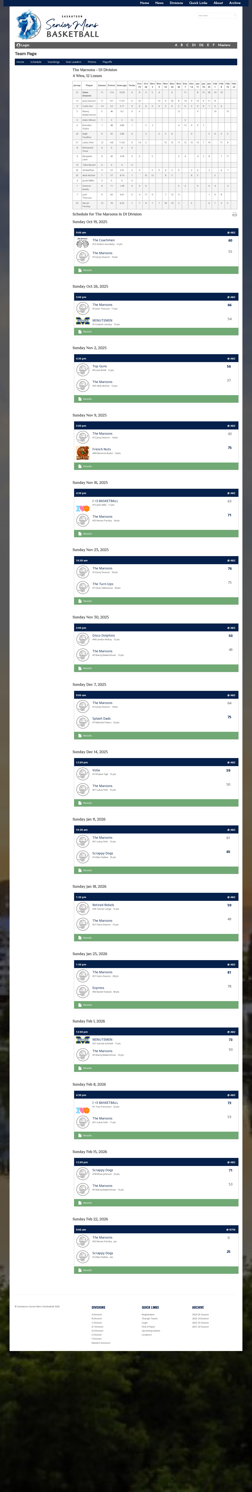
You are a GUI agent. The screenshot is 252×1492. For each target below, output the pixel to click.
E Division (97, 1334)
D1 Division (97, 1326)
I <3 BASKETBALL (105, 501)
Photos (92, 62)
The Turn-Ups (102, 584)
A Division (97, 1314)
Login (23, 45)
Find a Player (148, 1326)
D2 (201, 45)
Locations (147, 1334)
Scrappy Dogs (102, 853)
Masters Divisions (101, 1342)
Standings (54, 62)
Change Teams (150, 1318)
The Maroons (102, 253)
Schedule (35, 62)
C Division (97, 1322)
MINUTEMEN (102, 320)
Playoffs (107, 62)
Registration (148, 1314)
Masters (224, 45)
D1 (194, 45)
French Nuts (101, 449)
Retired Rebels (103, 905)
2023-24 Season (200, 1318)
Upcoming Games (151, 1330)
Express (98, 988)
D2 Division (97, 1330)
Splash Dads (101, 718)
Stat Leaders (73, 62)
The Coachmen (103, 240)
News (159, 3)
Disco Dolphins (103, 635)
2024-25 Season (200, 1314)
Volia (96, 770)
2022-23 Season (200, 1322)
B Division (97, 1318)
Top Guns (99, 366)
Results (85, 270)
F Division (97, 1338)
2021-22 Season (200, 1326)
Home (144, 3)
